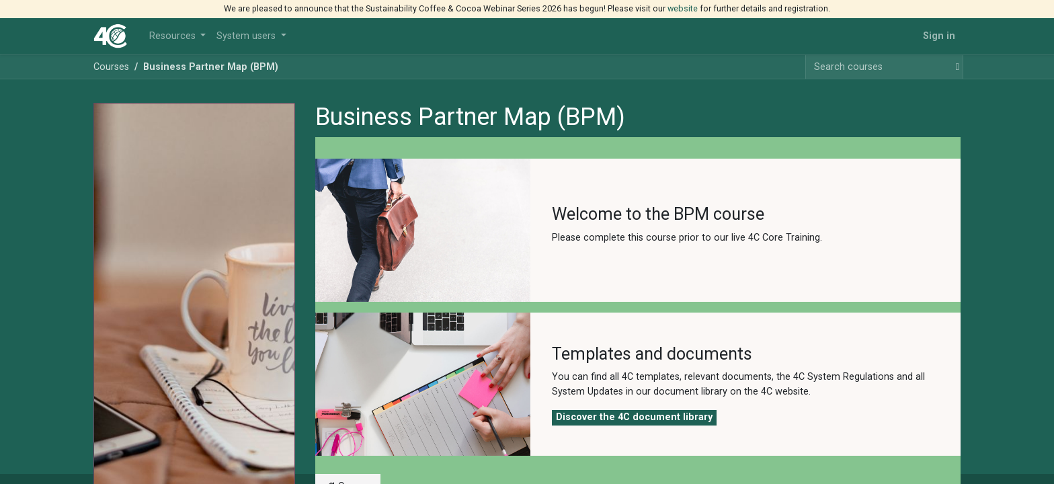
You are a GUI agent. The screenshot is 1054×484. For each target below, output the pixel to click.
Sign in (939, 36)
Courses (111, 67)
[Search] (955, 67)
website (682, 8)
